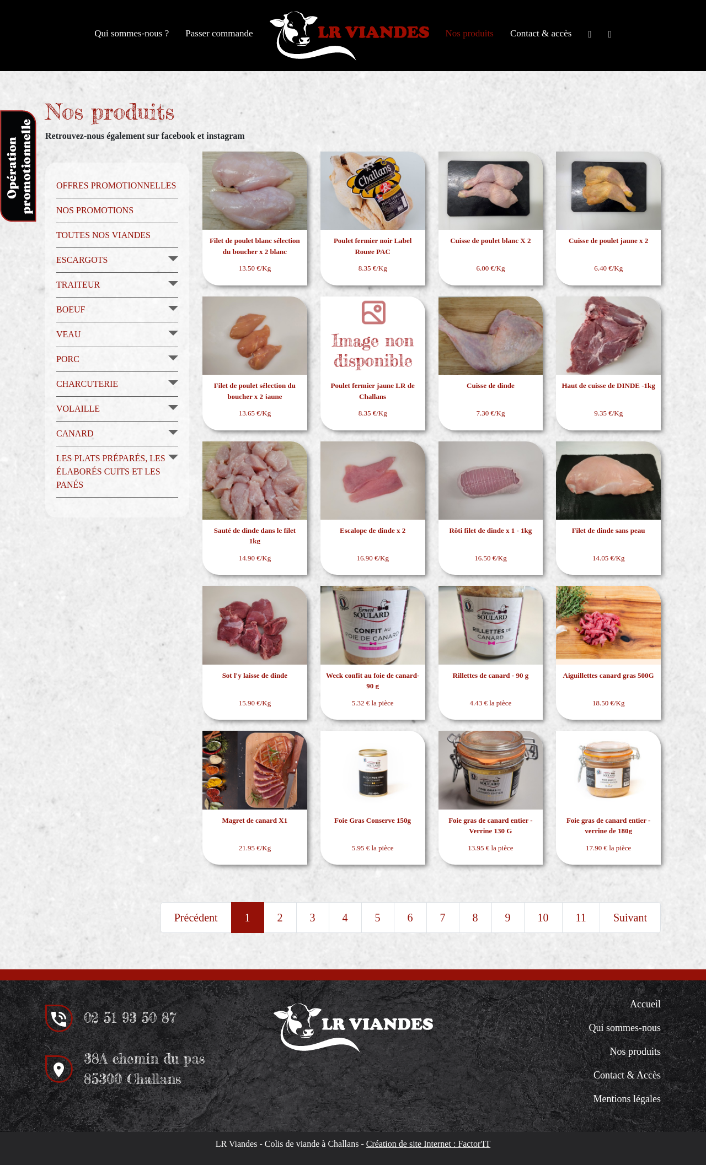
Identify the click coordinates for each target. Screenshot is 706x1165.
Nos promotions (94, 210)
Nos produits (470, 33)
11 (581, 917)
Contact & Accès (627, 1075)
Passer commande (219, 33)
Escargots (82, 260)
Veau (68, 334)
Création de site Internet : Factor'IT (428, 1143)
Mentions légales (627, 1098)
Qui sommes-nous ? (131, 33)
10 (543, 917)
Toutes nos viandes (103, 235)
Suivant (630, 917)
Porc (67, 359)
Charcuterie (87, 384)
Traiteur (78, 284)
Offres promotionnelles (116, 185)
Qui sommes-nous (625, 1027)
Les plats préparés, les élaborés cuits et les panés (110, 471)
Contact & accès (540, 33)
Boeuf (70, 309)
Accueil (645, 1004)
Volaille (78, 408)
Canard (75, 433)
